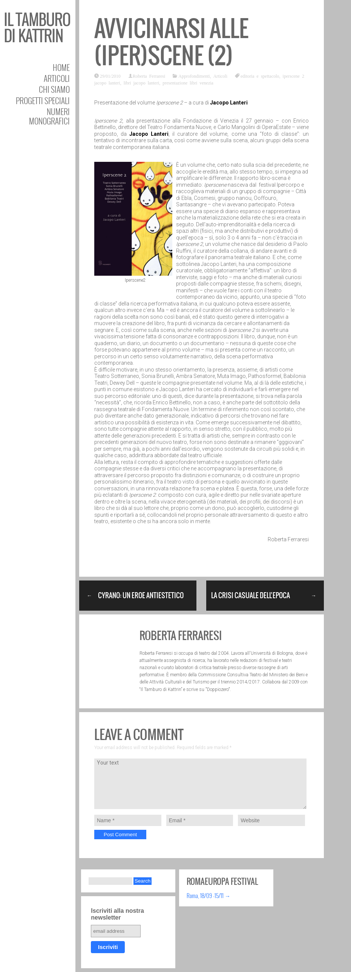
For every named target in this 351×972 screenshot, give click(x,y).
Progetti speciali (43, 100)
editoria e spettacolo (260, 76)
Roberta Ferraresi (149, 76)
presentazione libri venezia (187, 82)
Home (61, 67)
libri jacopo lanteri (141, 82)
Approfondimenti (194, 76)
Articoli (57, 78)
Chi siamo (54, 89)
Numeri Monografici (49, 116)
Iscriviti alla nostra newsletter (117, 914)
